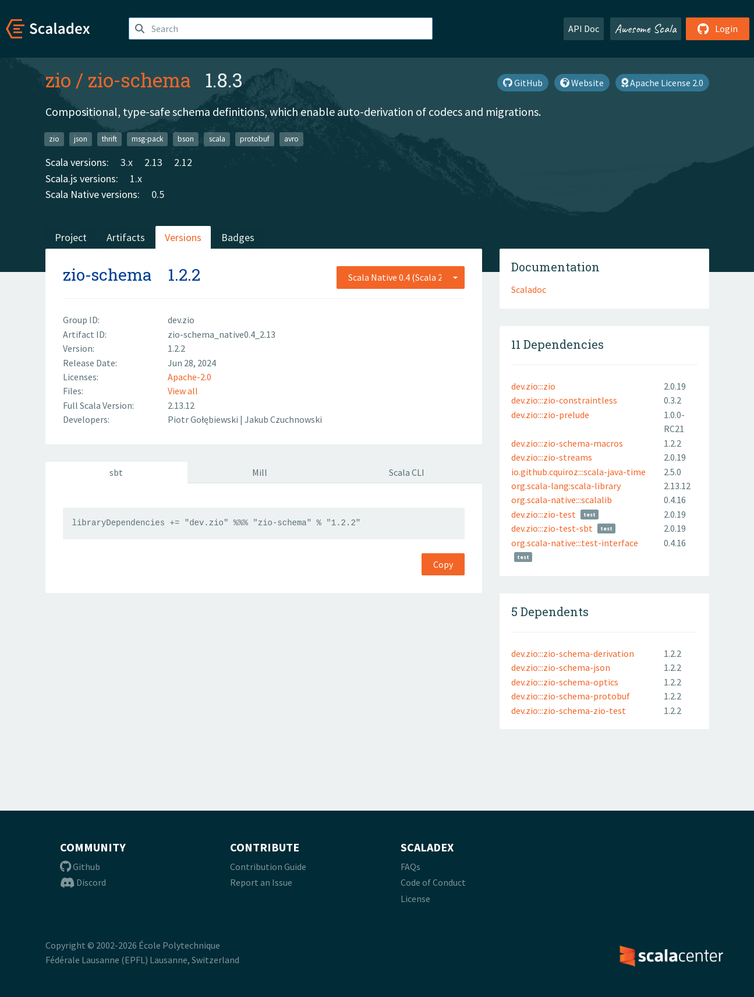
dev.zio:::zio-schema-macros (567, 443)
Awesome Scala (646, 28)
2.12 (183, 162)
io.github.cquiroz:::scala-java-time (578, 472)
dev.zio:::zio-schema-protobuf (570, 696)
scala (217, 139)
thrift (109, 139)
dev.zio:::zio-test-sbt (552, 528)
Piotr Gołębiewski (204, 419)
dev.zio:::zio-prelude (550, 414)
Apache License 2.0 (662, 83)
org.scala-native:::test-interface (574, 543)
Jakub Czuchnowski (283, 419)
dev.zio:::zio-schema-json (560, 667)
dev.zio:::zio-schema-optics (564, 682)
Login (718, 28)
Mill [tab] (259, 472)
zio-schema (139, 80)
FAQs (410, 866)
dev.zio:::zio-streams (551, 457)
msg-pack (147, 139)
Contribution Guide (268, 866)
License (415, 898)
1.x (136, 178)
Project (71, 237)
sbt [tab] (116, 472)
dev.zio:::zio (533, 386)
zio (58, 80)
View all (183, 391)
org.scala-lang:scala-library (566, 486)
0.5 (157, 194)
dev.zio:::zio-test (543, 514)
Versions (183, 237)
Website (582, 83)
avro (291, 139)
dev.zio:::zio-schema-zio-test (568, 710)
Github (80, 866)
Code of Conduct (433, 882)
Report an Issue (261, 882)
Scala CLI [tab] (406, 472)
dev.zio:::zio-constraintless (564, 400)
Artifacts (126, 237)
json (80, 139)
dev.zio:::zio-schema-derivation (572, 653)
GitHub (523, 83)
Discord (83, 882)
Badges (237, 237)
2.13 (153, 162)
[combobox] (401, 277)
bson (186, 139)
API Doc (583, 28)
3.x (127, 162)
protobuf (255, 139)
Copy (443, 564)
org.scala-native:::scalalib (561, 499)
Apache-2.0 (189, 377)
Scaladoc (528, 289)
